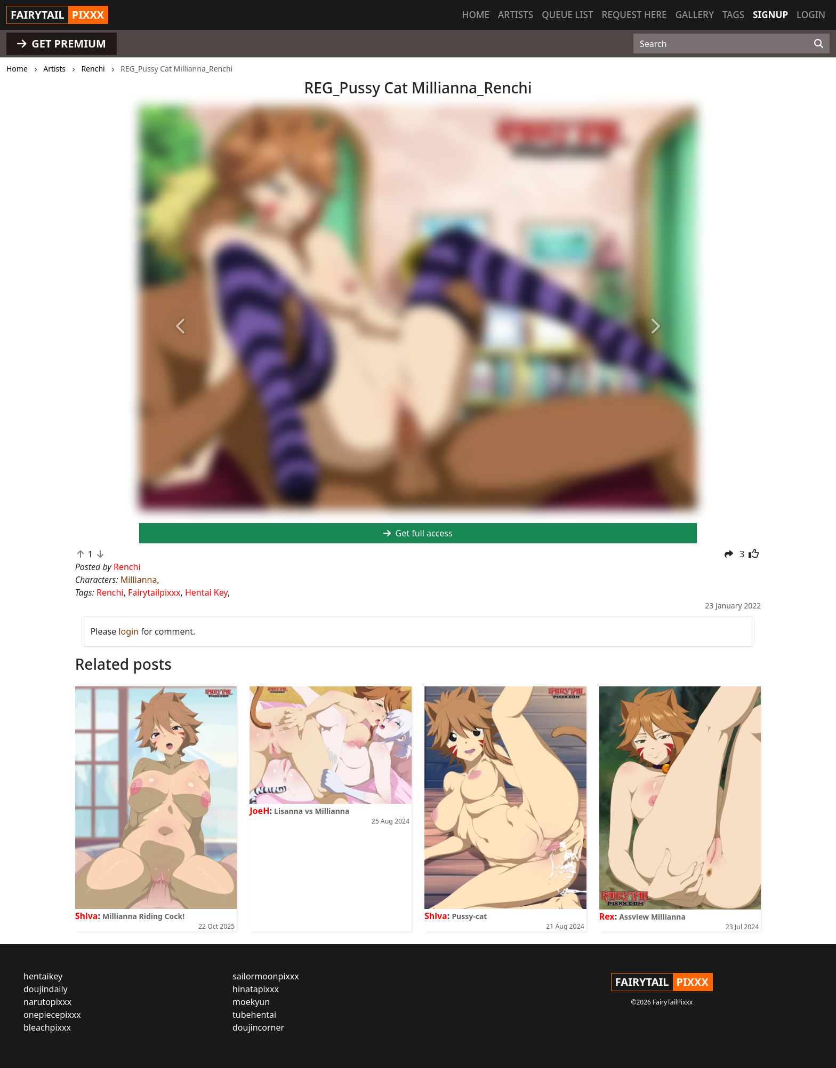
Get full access (417, 533)
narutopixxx (47, 1002)
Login (811, 15)
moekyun (251, 1002)
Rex (607, 916)
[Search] (819, 44)
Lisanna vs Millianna (311, 811)
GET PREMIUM (61, 43)
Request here (634, 15)
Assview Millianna (652, 917)
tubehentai (254, 1014)
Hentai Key (206, 592)
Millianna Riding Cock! (143, 916)
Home (475, 15)
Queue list (567, 15)
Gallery (695, 15)
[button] (181, 327)
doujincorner (258, 1027)
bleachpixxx (47, 1027)
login (128, 631)
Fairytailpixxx (154, 592)
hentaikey (42, 976)
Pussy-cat (469, 916)
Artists (515, 15)
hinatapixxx (255, 989)
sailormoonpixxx (265, 976)
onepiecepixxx (52, 1014)
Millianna (138, 580)
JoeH (259, 811)
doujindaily (45, 989)
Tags (733, 15)
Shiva (86, 916)
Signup (770, 15)
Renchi (110, 592)
